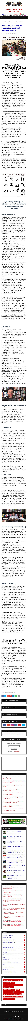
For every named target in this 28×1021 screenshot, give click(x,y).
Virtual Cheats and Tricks (14, 971)
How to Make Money (14, 954)
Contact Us (21, 1011)
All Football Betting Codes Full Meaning (12, 793)
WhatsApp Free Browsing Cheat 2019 (11, 789)
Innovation (12, 11)
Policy (15, 1011)
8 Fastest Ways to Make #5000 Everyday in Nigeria (13, 801)
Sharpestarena (9, 1019)
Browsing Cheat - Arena (14, 940)
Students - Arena (14, 969)
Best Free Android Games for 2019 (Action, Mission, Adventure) (12, 900)
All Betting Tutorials (14, 935)
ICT (14, 957)
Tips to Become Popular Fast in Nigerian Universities (14, 909)
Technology (13, 9)
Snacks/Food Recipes (14, 967)
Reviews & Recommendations (14, 962)
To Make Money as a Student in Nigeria (12, 805)
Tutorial (20, 9)
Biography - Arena (14, 937)
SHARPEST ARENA (7, 33)
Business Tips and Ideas (10, 692)
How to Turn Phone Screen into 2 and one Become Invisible (13, 925)
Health (14, 952)
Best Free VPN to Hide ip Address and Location (13, 913)
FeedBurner (17, 751)
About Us (10, 1011)
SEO (17, 11)
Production (14, 959)
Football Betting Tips (14, 947)
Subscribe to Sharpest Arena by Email (12, 734)
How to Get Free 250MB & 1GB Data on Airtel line (13, 809)
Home (7, 9)
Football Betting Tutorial (14, 949)
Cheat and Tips (14, 945)
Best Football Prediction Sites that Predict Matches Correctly (14, 921)
